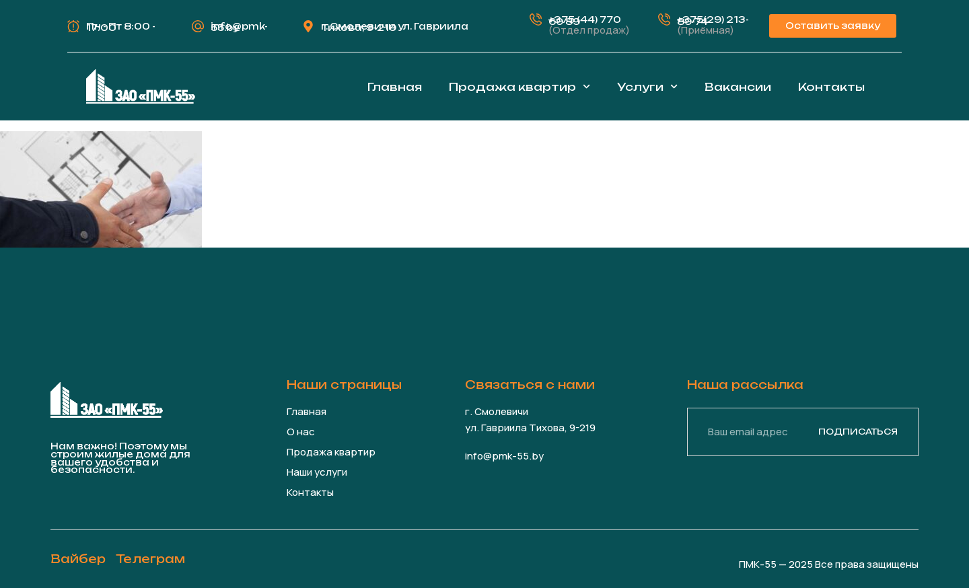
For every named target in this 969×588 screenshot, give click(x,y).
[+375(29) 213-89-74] (664, 19)
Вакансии (738, 87)
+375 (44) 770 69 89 (584, 20)
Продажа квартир (519, 86)
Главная (394, 87)
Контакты (831, 87)
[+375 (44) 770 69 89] (536, 19)
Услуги (647, 86)
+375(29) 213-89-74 (713, 20)
